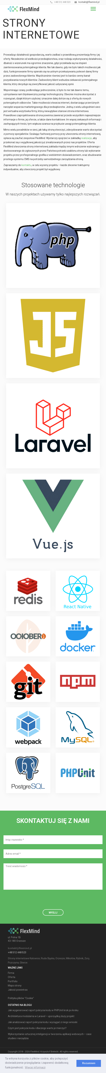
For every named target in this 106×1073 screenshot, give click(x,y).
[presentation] (30, 902)
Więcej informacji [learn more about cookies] (35, 1067)
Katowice (35, 958)
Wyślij (53, 912)
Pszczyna (13, 962)
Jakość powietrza (17, 989)
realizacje (86, 138)
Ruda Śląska (47, 958)
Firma (11, 973)
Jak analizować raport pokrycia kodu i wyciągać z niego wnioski (42, 1022)
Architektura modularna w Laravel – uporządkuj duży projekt (41, 1016)
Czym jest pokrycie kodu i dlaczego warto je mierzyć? (37, 1028)
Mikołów (70, 958)
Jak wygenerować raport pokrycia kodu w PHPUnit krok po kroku (43, 1010)
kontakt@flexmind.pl (20, 948)
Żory (86, 958)
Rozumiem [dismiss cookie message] (88, 1063)
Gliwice (23, 962)
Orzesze (60, 958)
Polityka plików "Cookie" (21, 998)
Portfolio (12, 981)
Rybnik (79, 958)
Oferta (11, 977)
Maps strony (15, 985)
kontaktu (26, 165)
